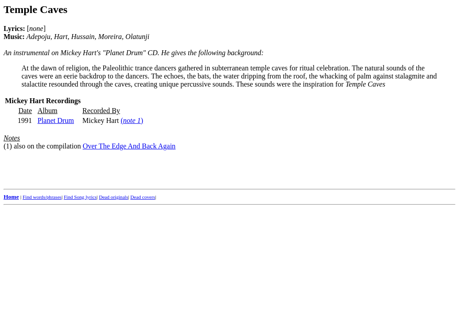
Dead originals (113, 197)
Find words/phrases (41, 197)
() (132, 120)
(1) (8, 146)
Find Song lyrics (80, 197)
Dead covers (142, 197)
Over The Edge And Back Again (128, 146)
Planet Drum (56, 120)
